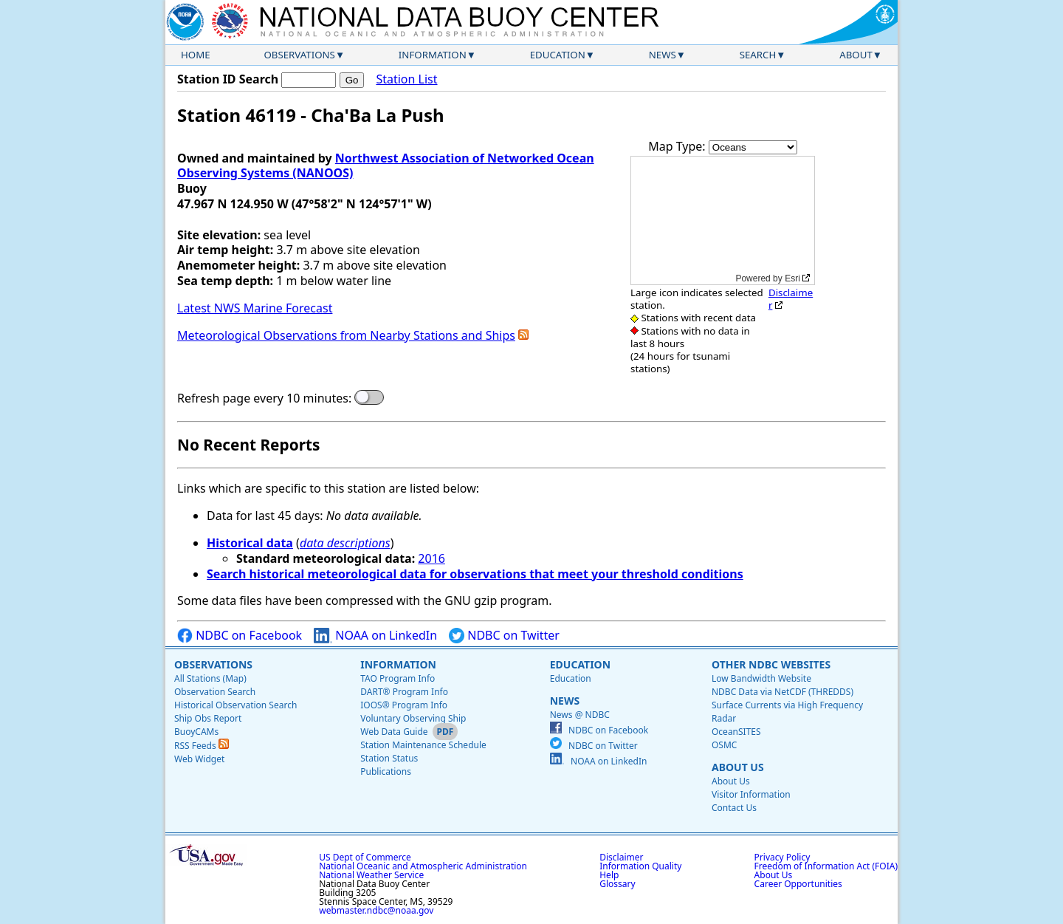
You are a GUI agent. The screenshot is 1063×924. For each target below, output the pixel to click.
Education (557, 54)
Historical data (250, 543)
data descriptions (345, 543)
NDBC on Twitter (504, 635)
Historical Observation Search (235, 705)
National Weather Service (371, 875)
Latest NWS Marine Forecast (254, 308)
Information (433, 54)
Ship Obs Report (207, 718)
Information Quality (640, 866)
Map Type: (678, 146)
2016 (431, 558)
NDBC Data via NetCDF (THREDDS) (782, 691)
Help (609, 875)
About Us (738, 767)
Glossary (617, 883)
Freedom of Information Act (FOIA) (826, 866)
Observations (299, 54)
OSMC (724, 745)
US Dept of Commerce (365, 857)
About (856, 54)
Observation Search (214, 691)
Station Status (389, 758)
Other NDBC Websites (771, 664)
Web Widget (199, 759)
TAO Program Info (397, 678)
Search (758, 54)
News (662, 54)
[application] (722, 220)
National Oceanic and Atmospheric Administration (423, 866)
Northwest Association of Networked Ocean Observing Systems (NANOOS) (385, 166)
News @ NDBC (580, 714)
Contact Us (734, 807)
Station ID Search (227, 79)
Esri (792, 278)
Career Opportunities (798, 883)
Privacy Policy (782, 857)
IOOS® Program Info (403, 705)
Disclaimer (790, 299)
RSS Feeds (201, 745)
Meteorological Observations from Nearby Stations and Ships (346, 335)
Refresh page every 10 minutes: (264, 398)
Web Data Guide (393, 731)
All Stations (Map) (210, 678)
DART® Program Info (404, 691)
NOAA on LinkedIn (375, 635)
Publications (385, 771)
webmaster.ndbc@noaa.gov (376, 910)
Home (195, 54)
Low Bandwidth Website (761, 678)
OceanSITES (736, 731)
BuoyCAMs (196, 731)
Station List (406, 79)
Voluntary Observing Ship (413, 718)
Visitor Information (751, 794)
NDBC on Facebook (239, 635)
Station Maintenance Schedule (423, 745)
